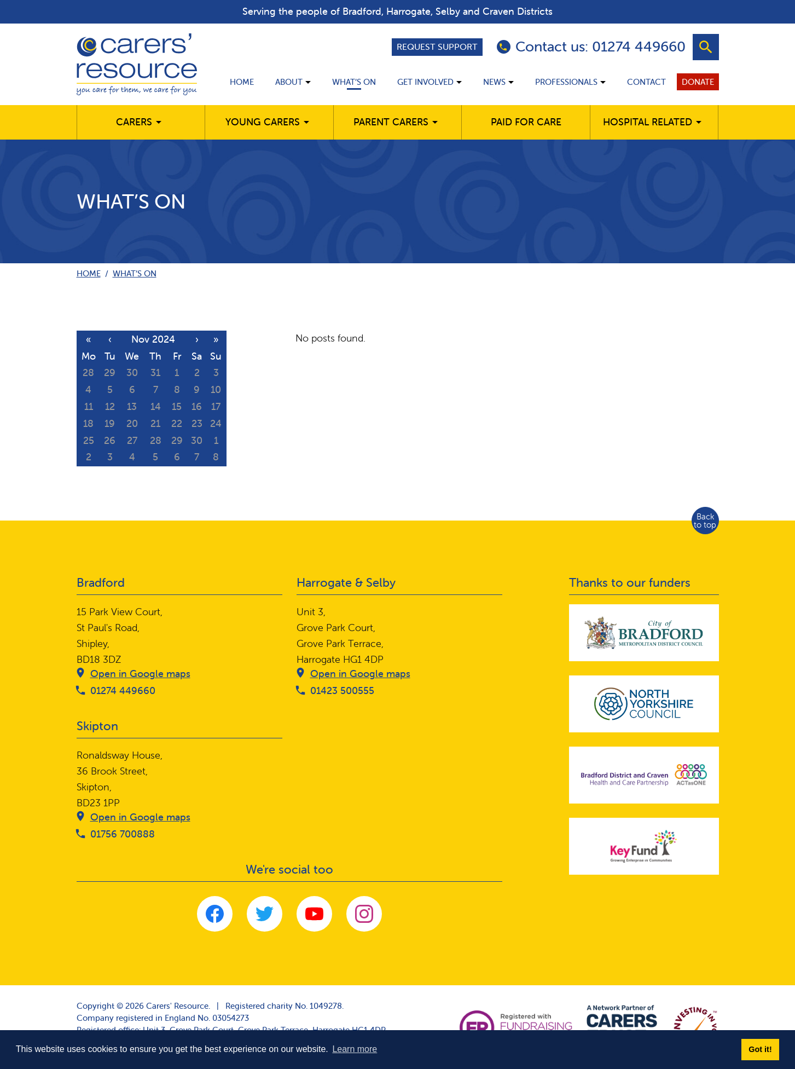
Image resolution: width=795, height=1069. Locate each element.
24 (216, 423)
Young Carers (262, 121)
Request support (437, 46)
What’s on (354, 82)
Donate (698, 82)
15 (177, 406)
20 (132, 423)
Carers (134, 121)
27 (132, 440)
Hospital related (647, 121)
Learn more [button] (354, 1049)
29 (109, 372)
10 (216, 389)
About (289, 82)
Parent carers (390, 121)
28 (88, 372)
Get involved (425, 82)
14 (155, 406)
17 (215, 406)
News (494, 82)
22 (176, 423)
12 (110, 406)
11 (88, 406)
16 (197, 406)
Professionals (566, 82)
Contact (646, 82)
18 (88, 423)
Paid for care (526, 121)
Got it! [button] (759, 1049)
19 (110, 423)
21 (155, 423)
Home (242, 82)
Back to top (705, 520)
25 (88, 440)
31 (155, 372)
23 (197, 423)
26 (109, 440)
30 (132, 372)
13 (132, 406)
